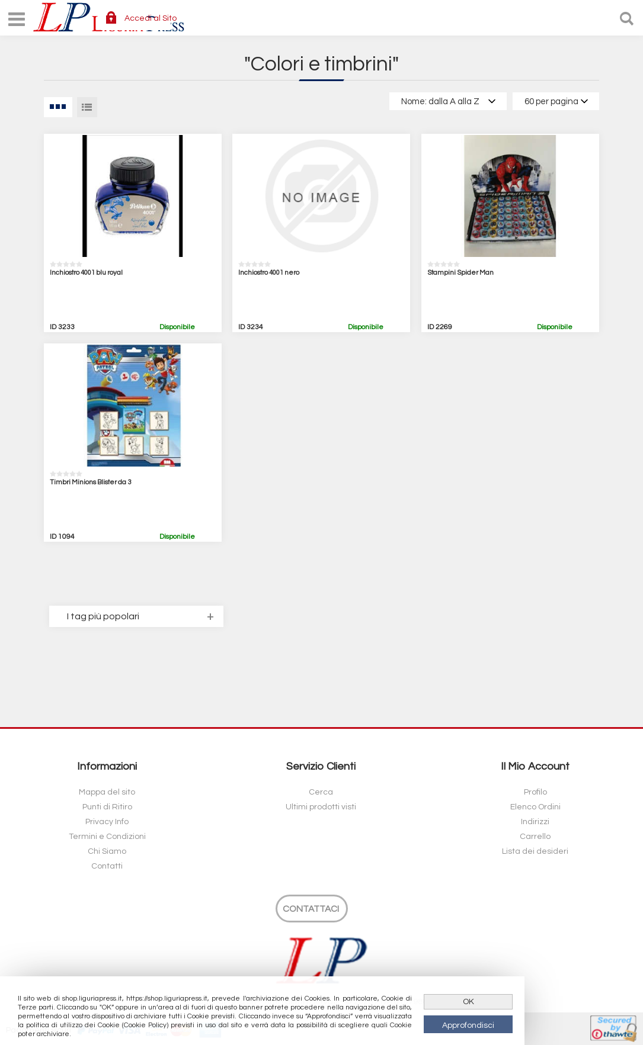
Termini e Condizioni (107, 836)
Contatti (107, 866)
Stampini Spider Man (460, 272)
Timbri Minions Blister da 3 (90, 482)
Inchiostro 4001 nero (268, 272)
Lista (87, 107)
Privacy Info (107, 822)
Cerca (321, 792)
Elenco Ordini (535, 807)
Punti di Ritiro (107, 807)
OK (468, 1002)
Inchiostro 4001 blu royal (86, 272)
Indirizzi (535, 822)
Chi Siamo (107, 851)
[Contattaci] (312, 908)
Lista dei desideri (535, 851)
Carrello (535, 836)
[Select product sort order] (448, 101)
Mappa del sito (107, 792)
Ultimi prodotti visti (321, 807)
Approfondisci (468, 1025)
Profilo (535, 792)
